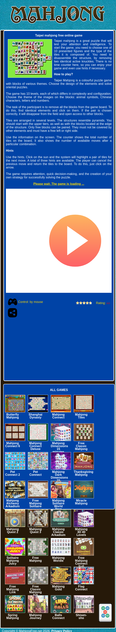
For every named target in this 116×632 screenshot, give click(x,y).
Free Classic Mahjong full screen (35, 592)
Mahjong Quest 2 (12, 531)
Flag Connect (81, 588)
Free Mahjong (35, 559)
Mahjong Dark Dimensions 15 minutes (59, 477)
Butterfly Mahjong (12, 416)
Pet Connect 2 (12, 473)
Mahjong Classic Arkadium (58, 532)
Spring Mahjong (12, 616)
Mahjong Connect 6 (12, 445)
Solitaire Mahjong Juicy (12, 560)
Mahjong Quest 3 (35, 531)
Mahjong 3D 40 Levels (81, 532)
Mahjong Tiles (81, 416)
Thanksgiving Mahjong (83, 473)
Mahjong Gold (58, 588)
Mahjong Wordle (58, 559)
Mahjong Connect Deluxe (35, 446)
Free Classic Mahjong (81, 446)
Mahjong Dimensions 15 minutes (59, 447)
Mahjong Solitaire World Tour (58, 505)
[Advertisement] (49, 348)
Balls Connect (58, 616)
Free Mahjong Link (12, 589)
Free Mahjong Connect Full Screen (81, 563)
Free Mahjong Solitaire (35, 503)
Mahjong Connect (58, 416)
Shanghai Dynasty (35, 416)
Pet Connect (35, 473)
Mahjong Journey (35, 616)
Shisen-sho (81, 616)
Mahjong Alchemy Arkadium (13, 503)
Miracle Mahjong (81, 502)
